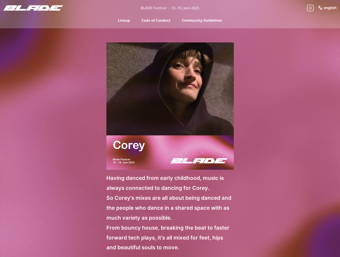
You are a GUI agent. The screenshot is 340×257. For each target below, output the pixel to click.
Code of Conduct (156, 20)
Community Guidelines (202, 20)
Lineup (124, 20)
